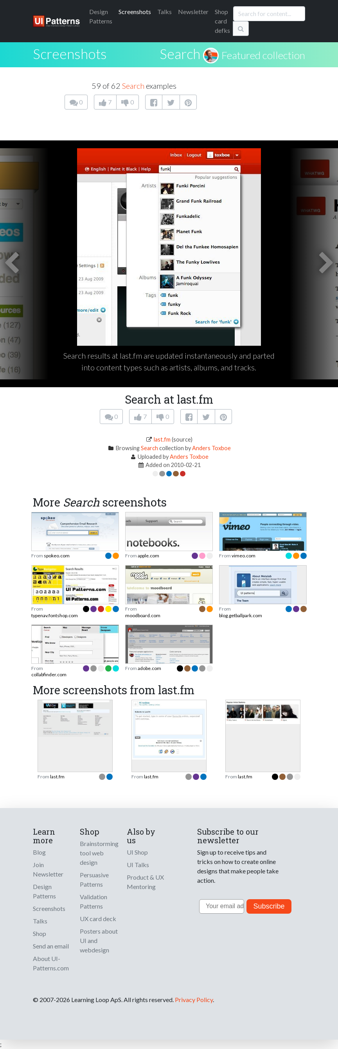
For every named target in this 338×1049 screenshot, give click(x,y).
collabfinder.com (49, 674)
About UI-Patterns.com (51, 963)
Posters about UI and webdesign (99, 940)
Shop (39, 933)
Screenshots (135, 11)
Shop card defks (222, 21)
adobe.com (149, 668)
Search (180, 53)
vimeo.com (243, 556)
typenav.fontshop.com (54, 615)
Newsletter (193, 11)
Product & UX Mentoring (145, 881)
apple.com (148, 556)
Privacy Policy (194, 999)
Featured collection (263, 55)
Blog (39, 852)
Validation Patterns (93, 901)
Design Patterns (44, 891)
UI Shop (137, 852)
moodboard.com (142, 615)
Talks (164, 11)
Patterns (100, 16)
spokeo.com (57, 556)
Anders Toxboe (211, 448)
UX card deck (98, 918)
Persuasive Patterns (94, 879)
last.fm (162, 439)
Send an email (51, 946)
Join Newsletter (48, 869)
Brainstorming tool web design (99, 853)
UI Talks (138, 864)
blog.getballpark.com (240, 615)
